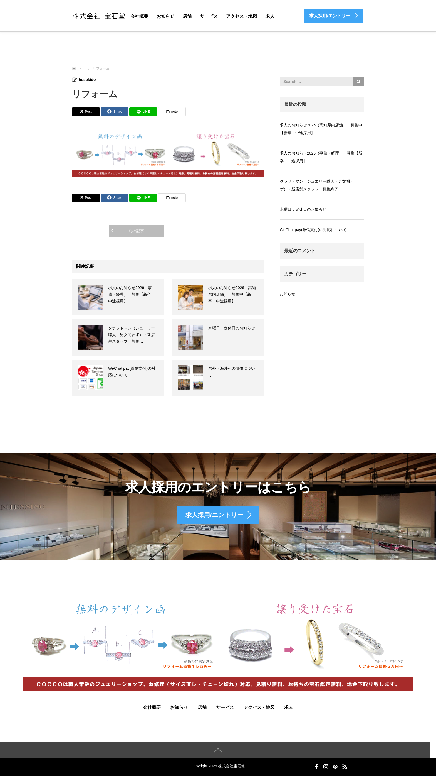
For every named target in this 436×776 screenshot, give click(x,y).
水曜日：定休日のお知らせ (231, 328)
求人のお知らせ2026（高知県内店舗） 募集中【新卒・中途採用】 (321, 129)
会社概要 (139, 16)
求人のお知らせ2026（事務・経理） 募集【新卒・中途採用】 (131, 294)
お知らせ (165, 16)
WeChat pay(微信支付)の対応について (313, 229)
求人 (270, 16)
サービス (209, 16)
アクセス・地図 (241, 16)
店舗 (187, 16)
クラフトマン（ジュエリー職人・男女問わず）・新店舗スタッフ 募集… (131, 335)
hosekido (87, 79)
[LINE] (143, 111)
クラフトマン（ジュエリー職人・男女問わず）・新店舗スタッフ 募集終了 (317, 185)
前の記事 (136, 231)
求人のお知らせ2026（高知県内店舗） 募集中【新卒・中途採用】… (232, 294)
